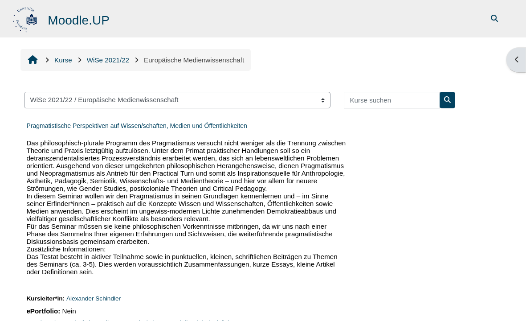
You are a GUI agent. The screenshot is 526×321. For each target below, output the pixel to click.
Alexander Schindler (93, 298)
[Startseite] (26, 18)
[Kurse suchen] (392, 100)
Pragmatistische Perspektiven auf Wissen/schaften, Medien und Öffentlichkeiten (136, 125)
